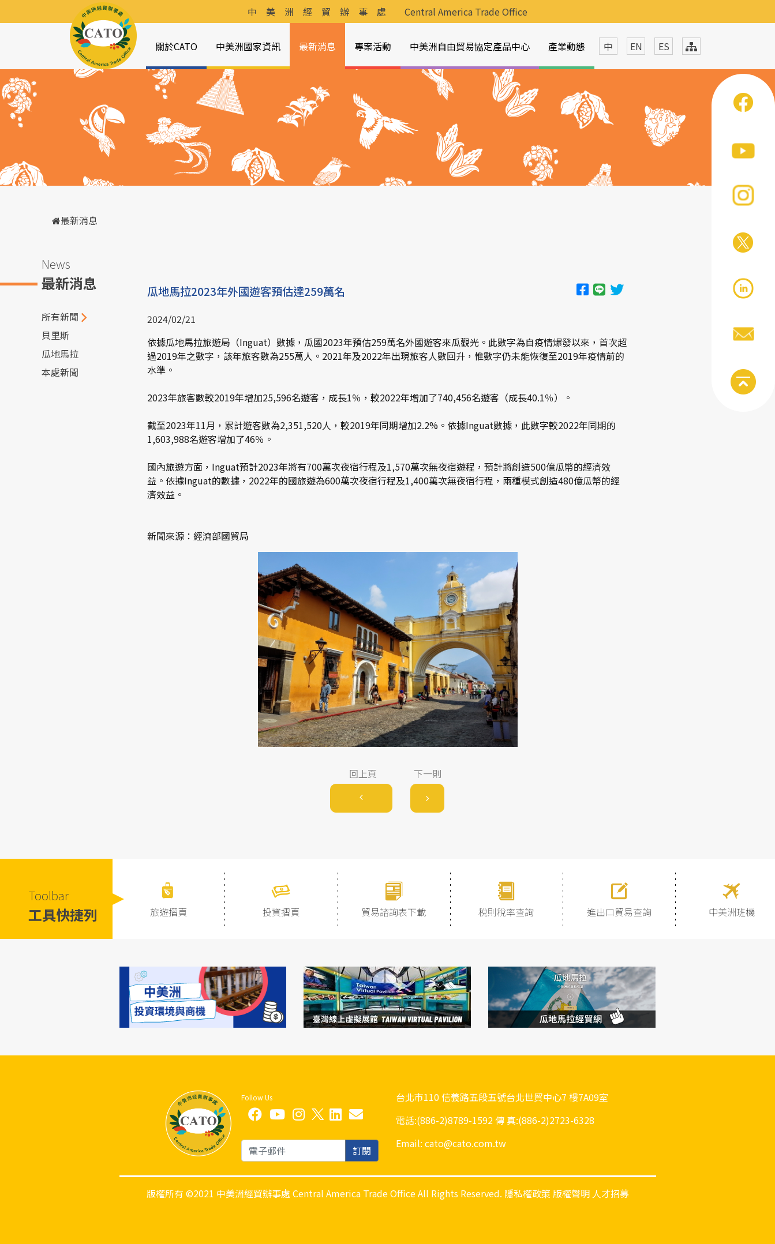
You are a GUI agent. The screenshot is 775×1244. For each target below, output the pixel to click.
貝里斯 (55, 335)
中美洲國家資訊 (248, 46)
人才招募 (610, 1193)
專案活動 (372, 46)
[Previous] (361, 798)
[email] (293, 1151)
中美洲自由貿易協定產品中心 (470, 46)
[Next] (427, 798)
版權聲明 (571, 1193)
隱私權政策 (527, 1193)
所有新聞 (60, 317)
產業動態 (566, 46)
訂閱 (362, 1150)
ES (663, 46)
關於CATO (176, 46)
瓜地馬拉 (60, 353)
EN (636, 46)
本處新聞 (60, 372)
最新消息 (317, 46)
